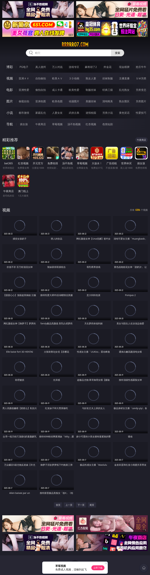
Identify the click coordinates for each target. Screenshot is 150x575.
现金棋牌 (124, 67)
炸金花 (108, 67)
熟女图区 (124, 101)
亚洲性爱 (24, 90)
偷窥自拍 (24, 101)
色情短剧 (107, 124)
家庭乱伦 (40, 113)
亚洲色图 (40, 101)
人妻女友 (57, 113)
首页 (58, 504)
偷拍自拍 (40, 90)
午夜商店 (40, 124)
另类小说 (107, 113)
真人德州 (40, 67)
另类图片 (141, 101)
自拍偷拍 (40, 78)
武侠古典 (74, 113)
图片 (9, 101)
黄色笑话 (124, 113)
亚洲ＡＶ (24, 78)
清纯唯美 (107, 101)
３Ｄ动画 (74, 78)
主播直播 (124, 78)
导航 (9, 124)
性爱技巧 (141, 113)
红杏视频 (91, 124)
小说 (9, 112)
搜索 (117, 53)
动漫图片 (74, 101)
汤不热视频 (74, 124)
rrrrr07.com (75, 44)
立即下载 (98, 567)
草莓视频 (57, 124)
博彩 (9, 67)
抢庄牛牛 (141, 67)
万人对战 (57, 67)
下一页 (81, 504)
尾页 (92, 504)
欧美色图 (57, 101)
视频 (9, 78)
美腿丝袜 (91, 101)
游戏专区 (74, 67)
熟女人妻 (91, 78)
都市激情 (24, 113)
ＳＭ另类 (141, 78)
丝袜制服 (107, 78)
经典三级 (107, 90)
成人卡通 (57, 90)
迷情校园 (91, 113)
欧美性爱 (74, 90)
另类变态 (141, 90)
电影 (9, 90)
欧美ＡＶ (57, 78)
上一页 (69, 504)
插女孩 (24, 124)
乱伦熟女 (124, 90)
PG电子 (23, 67)
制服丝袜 (91, 90)
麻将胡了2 (91, 67)
